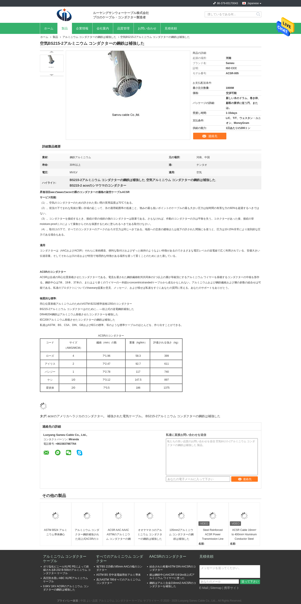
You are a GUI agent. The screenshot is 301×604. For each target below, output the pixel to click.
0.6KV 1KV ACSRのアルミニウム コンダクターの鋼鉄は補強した (66, 588)
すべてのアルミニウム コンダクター (119, 559)
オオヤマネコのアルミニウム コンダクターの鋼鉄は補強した (150, 534)
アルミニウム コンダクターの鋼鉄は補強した (89, 37)
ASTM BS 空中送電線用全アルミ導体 (118, 574)
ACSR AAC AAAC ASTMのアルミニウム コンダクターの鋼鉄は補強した (118, 534)
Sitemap (215, 588)
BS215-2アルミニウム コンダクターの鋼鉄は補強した (183, 416)
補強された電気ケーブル (124, 416)
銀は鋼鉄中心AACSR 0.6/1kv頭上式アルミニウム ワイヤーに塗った (172, 576)
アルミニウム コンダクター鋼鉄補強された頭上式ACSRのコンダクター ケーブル (87, 534)
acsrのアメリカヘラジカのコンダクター (75, 416)
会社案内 (103, 28)
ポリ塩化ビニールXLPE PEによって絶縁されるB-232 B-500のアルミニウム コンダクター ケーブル (67, 570)
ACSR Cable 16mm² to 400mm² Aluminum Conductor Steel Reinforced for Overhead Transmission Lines (244, 534)
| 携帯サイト (231, 588)
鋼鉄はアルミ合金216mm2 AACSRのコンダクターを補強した (173, 584)
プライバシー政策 (67, 600)
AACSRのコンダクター (167, 556)
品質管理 (123, 28)
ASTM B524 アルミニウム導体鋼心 (55, 532)
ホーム (48, 28)
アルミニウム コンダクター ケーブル (64, 559)
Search (258, 14)
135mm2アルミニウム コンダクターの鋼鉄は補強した (181, 534)
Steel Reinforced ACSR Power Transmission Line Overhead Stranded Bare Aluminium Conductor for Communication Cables (212, 534)
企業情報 (82, 28)
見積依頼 (171, 28)
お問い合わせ (147, 28)
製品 (65, 28)
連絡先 (212, 136)
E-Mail (203, 588)
